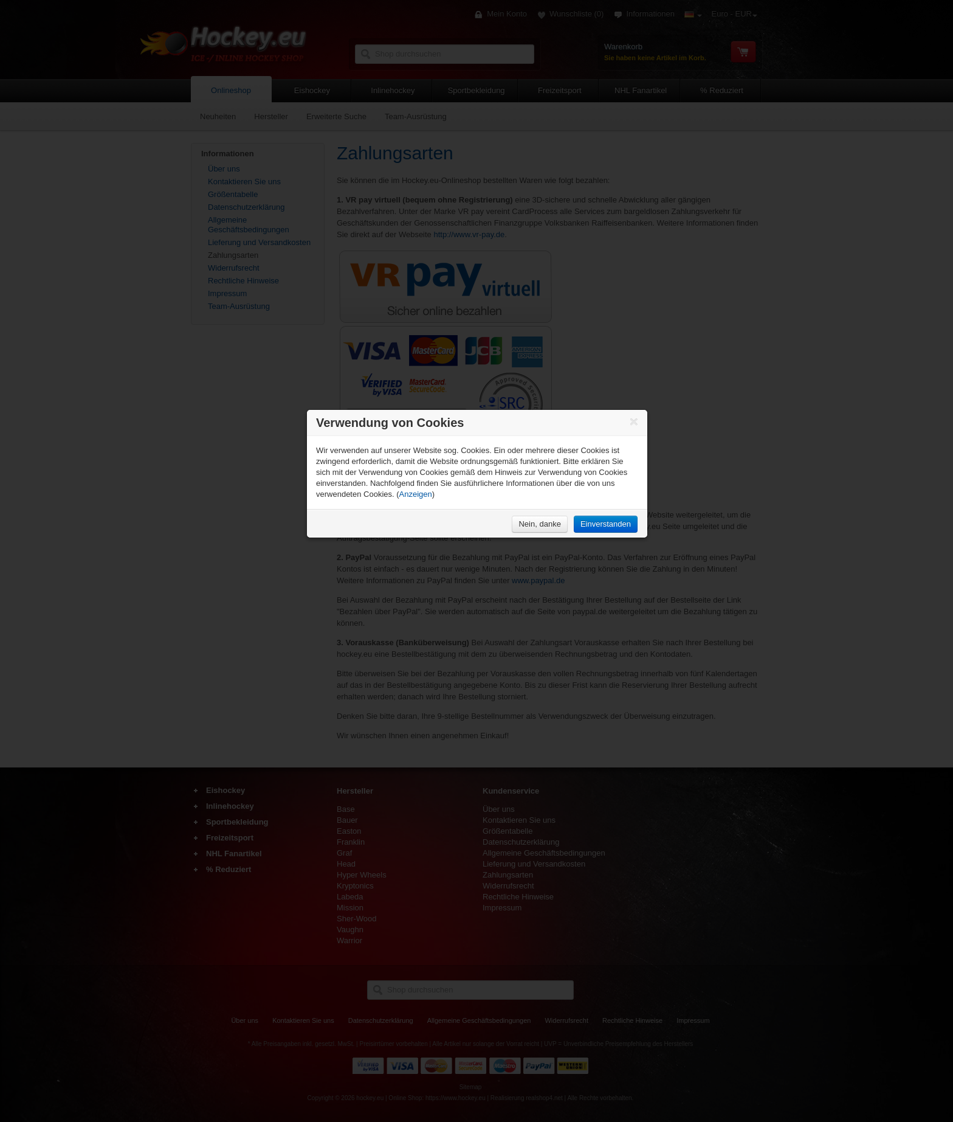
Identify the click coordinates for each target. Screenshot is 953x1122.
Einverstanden (605, 523)
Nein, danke (539, 523)
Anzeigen (415, 494)
